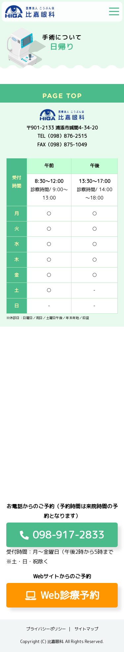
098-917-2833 (62, 535)
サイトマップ (86, 629)
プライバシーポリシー (46, 629)
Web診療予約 (62, 595)
